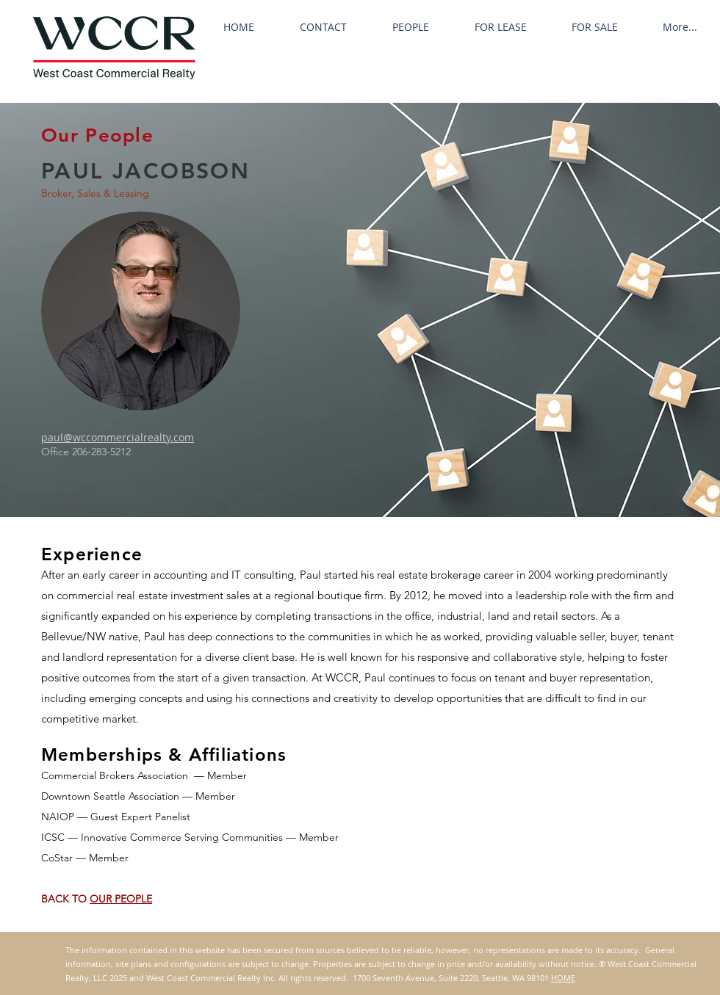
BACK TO (65, 898)
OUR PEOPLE (121, 898)
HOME (563, 977)
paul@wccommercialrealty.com (117, 437)
